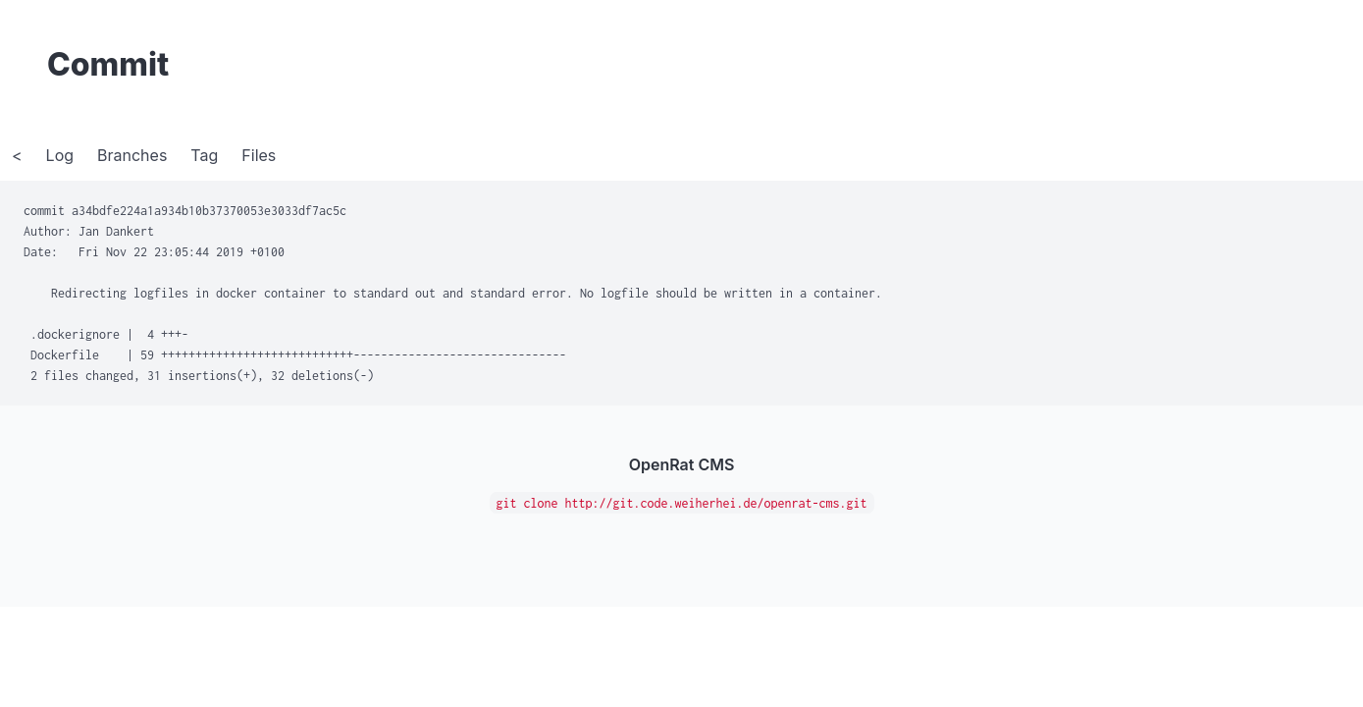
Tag (204, 155)
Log (60, 155)
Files (258, 155)
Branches (132, 155)
